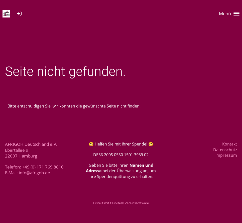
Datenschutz (225, 149)
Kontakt (229, 144)
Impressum (226, 155)
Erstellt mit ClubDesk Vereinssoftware (121, 203)
